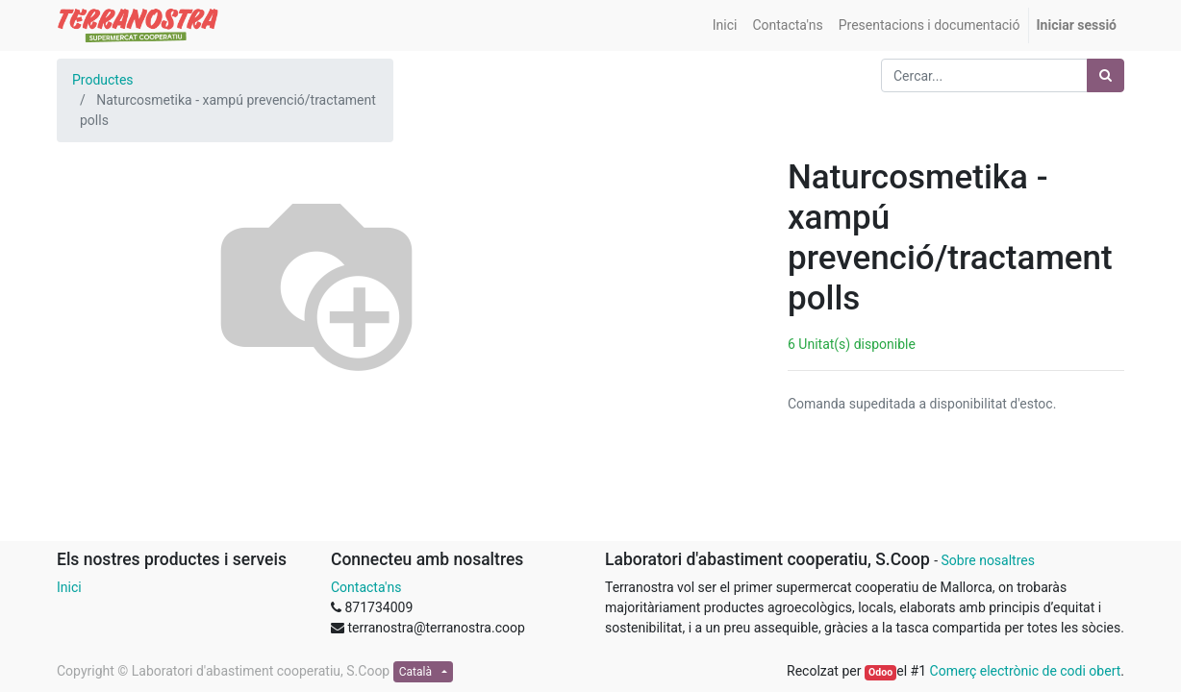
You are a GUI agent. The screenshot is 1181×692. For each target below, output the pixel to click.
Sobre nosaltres (987, 560)
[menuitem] (725, 25)
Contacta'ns (366, 587)
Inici (69, 587)
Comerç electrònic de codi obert (1025, 671)
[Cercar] (1105, 75)
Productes (103, 79)
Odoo (880, 672)
